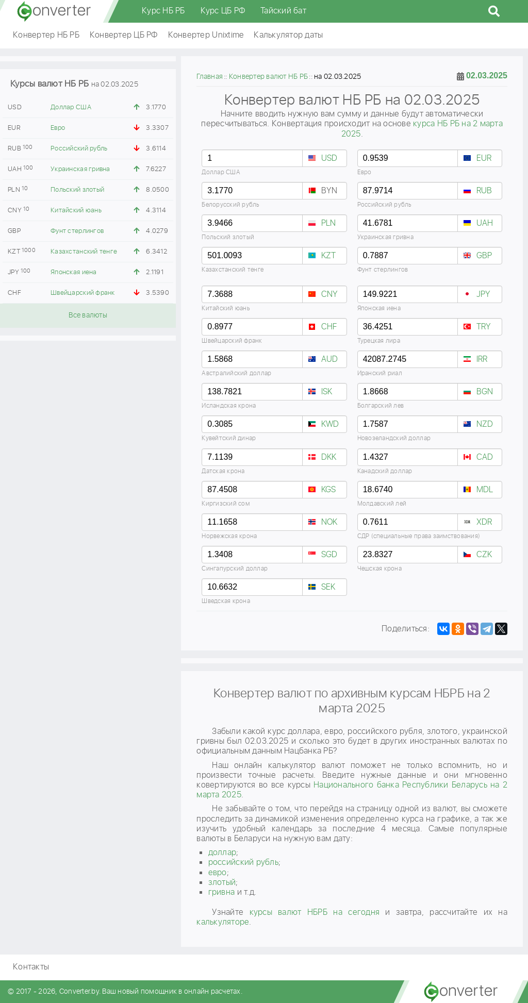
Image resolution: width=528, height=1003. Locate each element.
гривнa (221, 892)
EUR (484, 158)
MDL (484, 490)
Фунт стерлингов (77, 231)
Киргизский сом (226, 503)
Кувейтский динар (229, 438)
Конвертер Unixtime (206, 35)
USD (329, 158)
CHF (329, 327)
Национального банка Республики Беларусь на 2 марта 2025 (351, 790)
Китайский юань (76, 210)
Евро (58, 128)
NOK (329, 522)
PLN (328, 223)
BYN (329, 191)
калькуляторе (222, 922)
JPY (483, 294)
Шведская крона (226, 601)
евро (217, 873)
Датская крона (223, 471)
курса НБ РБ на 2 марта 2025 (422, 129)
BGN (484, 392)
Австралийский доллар (236, 373)
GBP (484, 256)
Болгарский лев (380, 406)
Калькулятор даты (288, 35)
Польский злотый (77, 190)
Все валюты (88, 315)
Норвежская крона (229, 536)
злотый (222, 883)
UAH (484, 223)
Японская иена (73, 272)
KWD (330, 424)
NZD (484, 424)
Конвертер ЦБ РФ (124, 35)
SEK (328, 587)
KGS (328, 490)
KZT (328, 256)
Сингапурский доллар (235, 568)
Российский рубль (79, 149)
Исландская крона (229, 406)
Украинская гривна (80, 169)
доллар (222, 853)
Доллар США (71, 107)
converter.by (54, 11)
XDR (484, 522)
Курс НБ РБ (163, 11)
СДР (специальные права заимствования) (418, 536)
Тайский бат (283, 11)
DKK (329, 457)
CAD (484, 457)
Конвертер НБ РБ (46, 35)
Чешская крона (379, 568)
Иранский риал (379, 373)
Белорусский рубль (230, 204)
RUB (484, 191)
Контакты (31, 967)
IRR (482, 359)
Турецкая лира (378, 341)
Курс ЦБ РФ (223, 11)
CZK (484, 555)
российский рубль (243, 862)
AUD (329, 359)
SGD (329, 555)
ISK (327, 392)
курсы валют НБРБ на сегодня (315, 912)
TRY (483, 327)
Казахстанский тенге (84, 252)
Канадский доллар (384, 471)
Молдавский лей (382, 503)
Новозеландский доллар (394, 438)
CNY (329, 294)
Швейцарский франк (82, 293)
